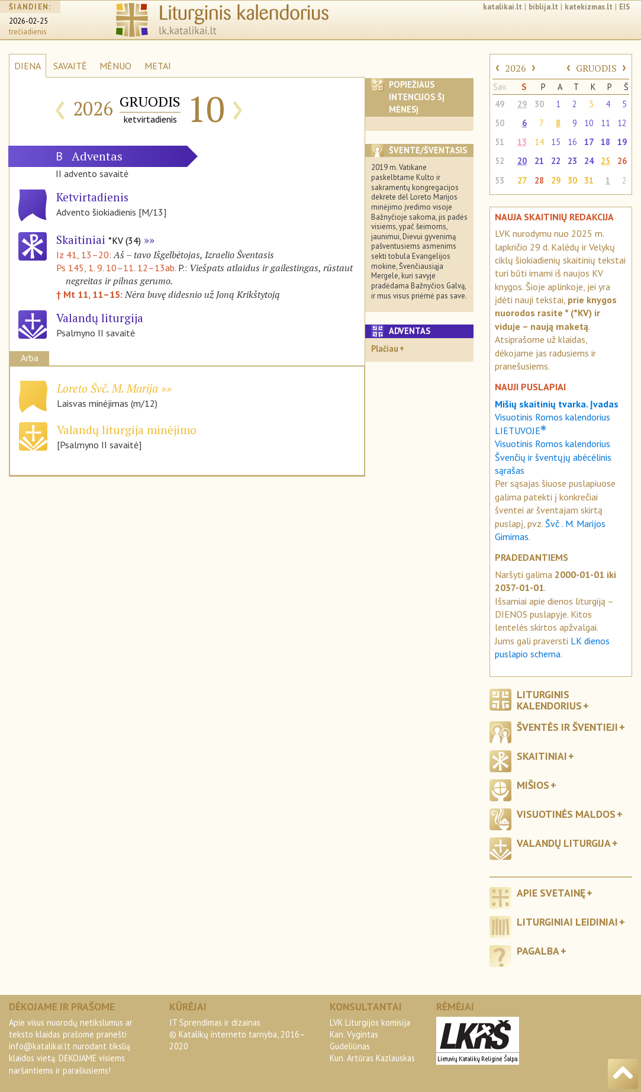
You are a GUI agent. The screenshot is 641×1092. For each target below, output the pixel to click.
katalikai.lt (502, 7)
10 (589, 123)
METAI (157, 66)
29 (522, 104)
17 (589, 141)
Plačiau (384, 348)
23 (572, 160)
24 (589, 160)
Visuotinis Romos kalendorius (552, 443)
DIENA (27, 66)
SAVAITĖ (70, 66)
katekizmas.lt (589, 7)
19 (622, 141)
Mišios (533, 785)
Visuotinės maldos (566, 814)
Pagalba (538, 951)
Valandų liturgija (564, 843)
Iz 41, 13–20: (85, 255)
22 (556, 160)
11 (605, 123)
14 (539, 141)
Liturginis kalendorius (549, 700)
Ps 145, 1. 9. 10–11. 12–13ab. (116, 268)
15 (556, 141)
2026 (515, 68)
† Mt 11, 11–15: (90, 294)
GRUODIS (596, 68)
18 (605, 141)
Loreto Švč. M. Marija (107, 388)
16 (572, 141)
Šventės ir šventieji (567, 727)
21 (539, 160)
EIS (624, 7)
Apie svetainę (551, 893)
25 (605, 160)
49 (499, 104)
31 (589, 180)
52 (499, 160)
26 (622, 160)
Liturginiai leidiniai (567, 922)
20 (522, 160)
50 (499, 123)
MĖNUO (115, 66)
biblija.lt (543, 7)
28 (539, 180)
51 (499, 141)
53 (499, 180)
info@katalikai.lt (39, 1046)
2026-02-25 (28, 21)
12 (622, 123)
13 (522, 141)
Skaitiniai (98, 239)
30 (539, 104)
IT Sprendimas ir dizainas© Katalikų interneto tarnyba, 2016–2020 (237, 1034)
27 (522, 180)
